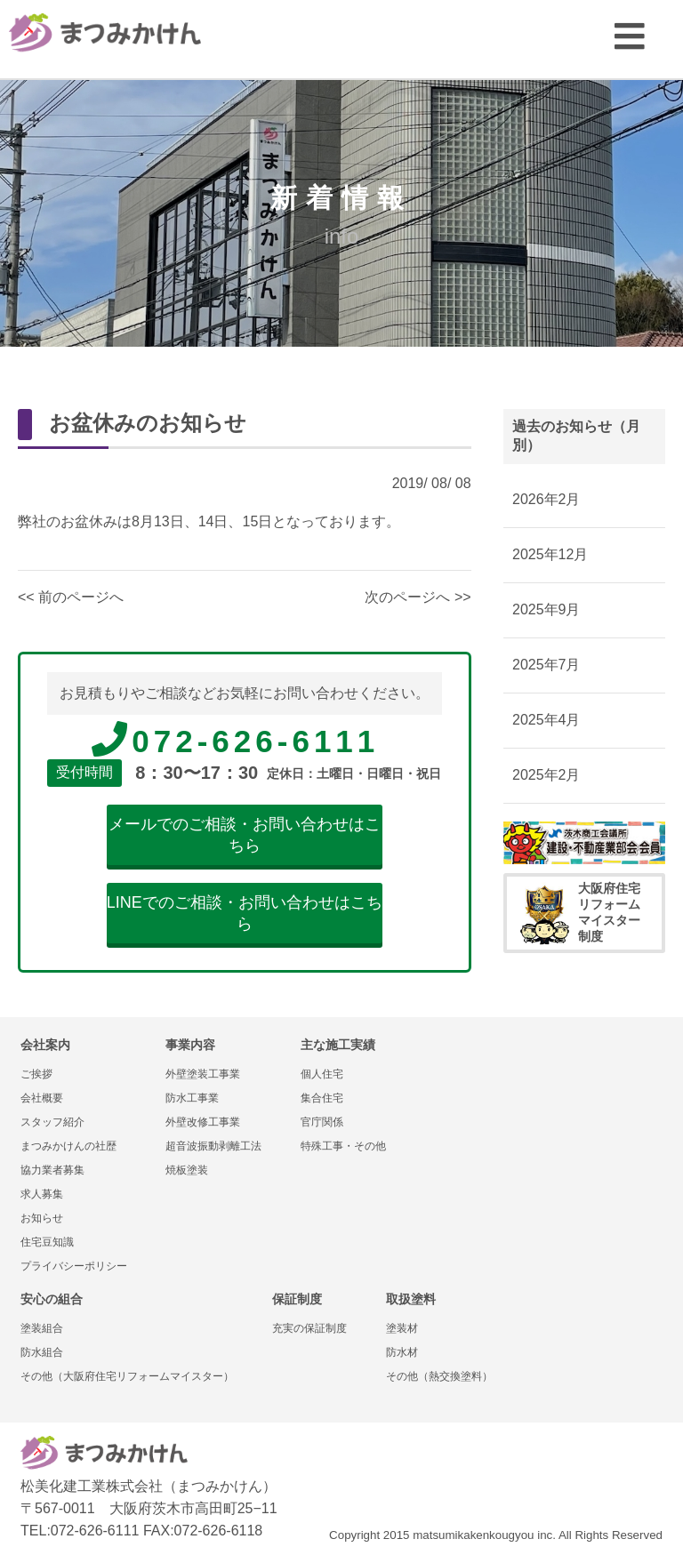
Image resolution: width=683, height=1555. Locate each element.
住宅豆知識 (47, 1242)
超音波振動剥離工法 (213, 1146)
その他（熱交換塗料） (439, 1376)
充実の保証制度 (309, 1328)
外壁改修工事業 (202, 1122)
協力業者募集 (52, 1170)
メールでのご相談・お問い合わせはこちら (244, 834)
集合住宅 (322, 1098)
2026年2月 (546, 499)
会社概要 (41, 1098)
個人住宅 (322, 1074)
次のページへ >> (417, 597)
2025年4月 (546, 719)
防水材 (402, 1352)
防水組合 (41, 1352)
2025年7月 (546, 664)
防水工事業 (192, 1098)
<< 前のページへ (71, 597)
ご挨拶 (36, 1074)
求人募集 (41, 1194)
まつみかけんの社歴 (68, 1146)
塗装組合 (41, 1328)
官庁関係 (322, 1122)
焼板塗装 (186, 1170)
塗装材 (402, 1328)
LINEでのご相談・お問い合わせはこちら (244, 913)
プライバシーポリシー (73, 1266)
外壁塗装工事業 (202, 1074)
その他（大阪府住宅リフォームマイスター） (127, 1376)
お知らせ (41, 1218)
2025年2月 (546, 774)
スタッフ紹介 (52, 1122)
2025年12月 (550, 554)
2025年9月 (546, 609)
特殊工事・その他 (343, 1146)
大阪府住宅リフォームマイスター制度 (580, 912)
